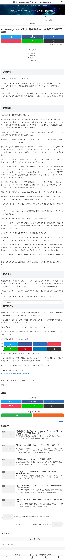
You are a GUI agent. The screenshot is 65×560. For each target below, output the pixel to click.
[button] (60, 302)
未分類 (4, 393)
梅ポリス (32, 58)
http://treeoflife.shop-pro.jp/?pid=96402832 (15, 374)
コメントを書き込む (32, 540)
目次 (30, 50)
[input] (32, 302)
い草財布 (32, 53)
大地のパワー (34, 60)
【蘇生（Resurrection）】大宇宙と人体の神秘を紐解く (32, 2)
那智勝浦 (32, 56)
